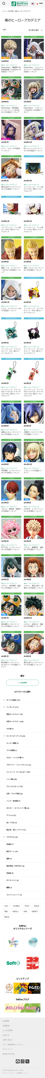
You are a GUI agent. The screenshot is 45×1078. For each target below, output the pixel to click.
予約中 (5, 58)
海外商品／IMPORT (13, 866)
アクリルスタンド (13, 786)
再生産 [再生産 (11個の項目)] (36, 906)
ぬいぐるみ (10, 822)
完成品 (8, 844)
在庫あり (6, 139)
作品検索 (22, 683)
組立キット (10, 851)
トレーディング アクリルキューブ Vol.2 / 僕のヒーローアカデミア (33, 351)
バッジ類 (9, 779)
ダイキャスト (11, 880)
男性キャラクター (13, 714)
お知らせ (6, 1035)
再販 (4, 177)
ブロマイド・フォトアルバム (17, 765)
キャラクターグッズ (33, 156)
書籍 (8, 887)
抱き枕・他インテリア (14, 830)
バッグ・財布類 (12, 801)
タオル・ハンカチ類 (13, 758)
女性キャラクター (13, 721)
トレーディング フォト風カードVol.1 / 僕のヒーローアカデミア (33, 189)
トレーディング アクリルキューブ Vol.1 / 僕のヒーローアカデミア (11, 351)
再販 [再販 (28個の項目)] (6, 911)
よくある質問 (7, 1030)
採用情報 (6, 1026)
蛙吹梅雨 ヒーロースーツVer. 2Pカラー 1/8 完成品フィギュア (11, 665)
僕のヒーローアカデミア (9, 65)
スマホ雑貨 (10, 750)
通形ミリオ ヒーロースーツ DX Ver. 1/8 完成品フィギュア (11, 270)
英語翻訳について (22, 1073)
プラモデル (10, 837)
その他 (8, 729)
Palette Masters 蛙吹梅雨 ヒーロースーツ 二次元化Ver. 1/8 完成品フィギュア (10, 110)
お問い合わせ (7, 1040)
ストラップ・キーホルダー (16, 772)
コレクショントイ (13, 895)
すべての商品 (11, 700)
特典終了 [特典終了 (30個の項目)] (35, 911)
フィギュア (11, 36)
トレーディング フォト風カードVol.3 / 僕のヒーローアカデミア (33, 230)
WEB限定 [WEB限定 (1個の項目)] (16, 906)
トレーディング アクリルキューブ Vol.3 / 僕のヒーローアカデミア (33, 311)
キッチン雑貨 (11, 743)
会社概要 (6, 1021)
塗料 (8, 859)
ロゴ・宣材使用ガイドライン (13, 1044)
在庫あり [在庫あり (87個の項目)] (15, 911)
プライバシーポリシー (9, 1073)
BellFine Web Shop (9, 1054)
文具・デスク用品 (13, 794)
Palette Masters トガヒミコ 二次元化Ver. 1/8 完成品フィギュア (34, 110)
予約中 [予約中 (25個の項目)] (26, 906)
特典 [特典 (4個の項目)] (25, 911)
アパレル (9, 815)
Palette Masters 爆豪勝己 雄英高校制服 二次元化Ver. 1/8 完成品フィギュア (11, 69)
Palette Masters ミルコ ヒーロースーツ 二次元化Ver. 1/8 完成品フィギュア (33, 69)
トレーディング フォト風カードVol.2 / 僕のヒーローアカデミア (11, 230)
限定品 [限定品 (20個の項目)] (6, 917)
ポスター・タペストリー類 (16, 808)
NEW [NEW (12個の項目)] (6, 906)
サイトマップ (7, 1049)
